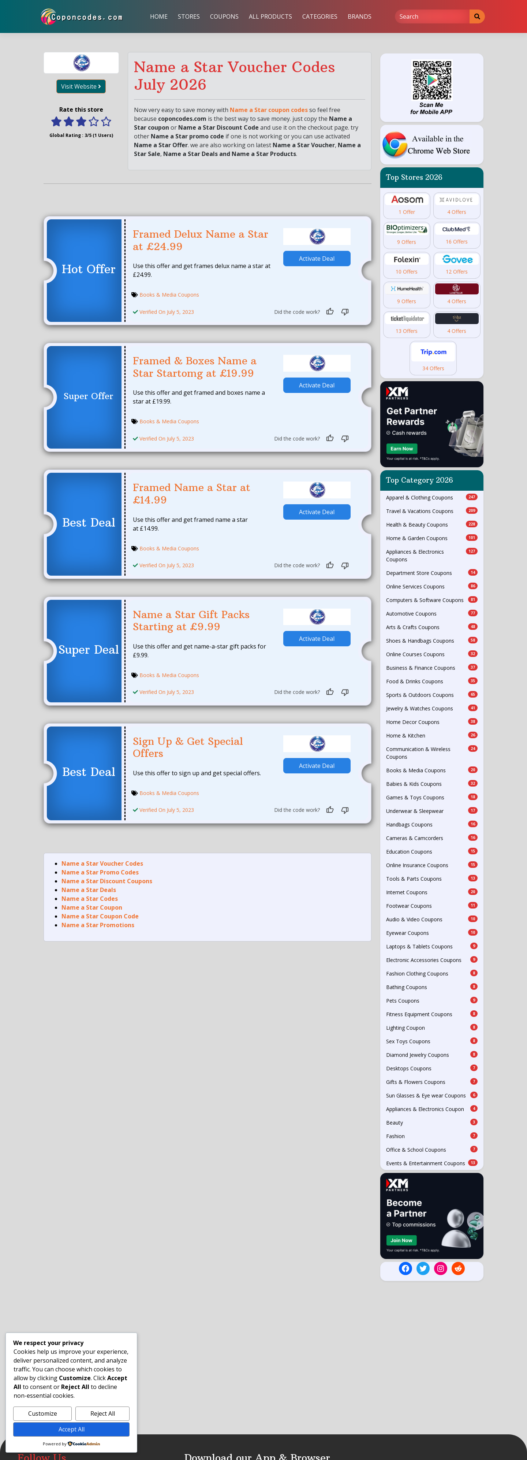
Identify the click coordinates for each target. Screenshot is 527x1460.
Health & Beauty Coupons (432, 524)
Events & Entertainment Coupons (432, 1163)
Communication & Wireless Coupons (432, 752)
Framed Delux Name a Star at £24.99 (200, 240)
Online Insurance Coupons (432, 865)
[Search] (432, 16)
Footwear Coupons (432, 905)
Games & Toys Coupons (432, 797)
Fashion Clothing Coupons (432, 973)
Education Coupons (432, 851)
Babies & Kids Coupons (432, 783)
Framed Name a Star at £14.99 (191, 493)
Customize (42, 1413)
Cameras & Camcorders (432, 838)
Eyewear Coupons (432, 932)
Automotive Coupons (432, 613)
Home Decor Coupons (432, 721)
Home (159, 16)
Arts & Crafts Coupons (432, 627)
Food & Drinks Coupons (432, 681)
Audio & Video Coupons (432, 919)
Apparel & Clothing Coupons (432, 497)
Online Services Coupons (432, 586)
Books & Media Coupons (169, 294)
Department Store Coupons (432, 572)
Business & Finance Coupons (432, 667)
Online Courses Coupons (432, 654)
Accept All (72, 1429)
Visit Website (81, 86)
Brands (359, 16)
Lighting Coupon (432, 1027)
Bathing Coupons (432, 987)
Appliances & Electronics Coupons (432, 555)
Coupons (224, 16)
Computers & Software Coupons (432, 599)
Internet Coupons (432, 892)
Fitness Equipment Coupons (432, 1014)
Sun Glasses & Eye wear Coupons (432, 1095)
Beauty (432, 1122)
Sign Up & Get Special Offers (188, 747)
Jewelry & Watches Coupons (432, 708)
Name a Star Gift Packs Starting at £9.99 (191, 621)
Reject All (102, 1413)
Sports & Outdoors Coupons (432, 694)
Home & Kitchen (432, 735)
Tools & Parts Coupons (432, 878)
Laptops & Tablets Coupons (432, 946)
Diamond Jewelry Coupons (432, 1054)
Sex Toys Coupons (432, 1041)
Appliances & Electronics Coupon (432, 1108)
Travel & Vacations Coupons (432, 510)
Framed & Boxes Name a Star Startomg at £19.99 (195, 367)
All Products (270, 16)
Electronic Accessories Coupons (432, 959)
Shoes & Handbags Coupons (432, 640)
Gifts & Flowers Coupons (432, 1081)
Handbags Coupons (432, 824)
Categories (319, 16)
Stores (189, 16)
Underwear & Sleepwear (432, 810)
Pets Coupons (432, 1000)
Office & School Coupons (432, 1149)
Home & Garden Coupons (432, 538)
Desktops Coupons (432, 1068)
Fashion (432, 1136)
